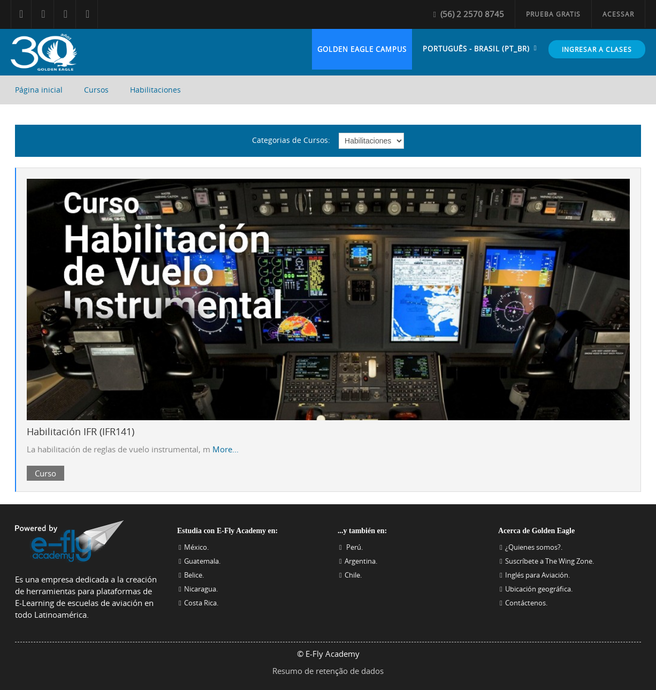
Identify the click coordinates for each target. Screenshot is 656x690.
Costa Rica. (201, 603)
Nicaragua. (201, 589)
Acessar (618, 14)
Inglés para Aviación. (537, 575)
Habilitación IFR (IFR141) (80, 431)
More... (225, 449)
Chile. (353, 575)
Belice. (194, 575)
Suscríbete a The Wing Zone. (549, 561)
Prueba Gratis (553, 14)
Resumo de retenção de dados (328, 670)
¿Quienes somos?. (533, 547)
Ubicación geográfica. (539, 589)
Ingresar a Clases (597, 49)
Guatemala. (202, 561)
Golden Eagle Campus (362, 49)
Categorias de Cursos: (291, 140)
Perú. (354, 547)
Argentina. (361, 561)
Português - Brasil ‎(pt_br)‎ (476, 49)
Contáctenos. (526, 603)
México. (196, 547)
